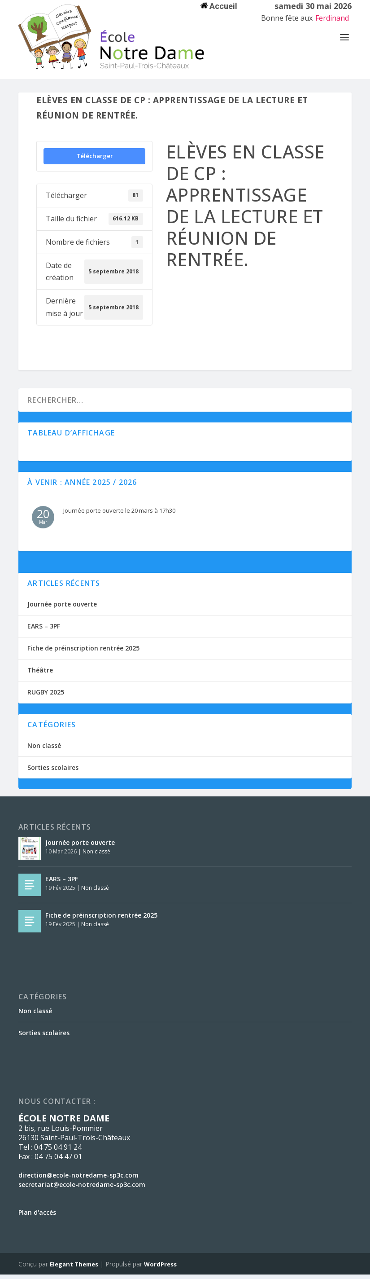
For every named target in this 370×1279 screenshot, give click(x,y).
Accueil (218, 6)
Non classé (44, 750)
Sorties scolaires (52, 772)
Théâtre (40, 674)
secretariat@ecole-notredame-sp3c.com (81, 1189)
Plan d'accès (37, 1217)
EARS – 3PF (43, 630)
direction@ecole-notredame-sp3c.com (78, 1179)
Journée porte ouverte (62, 608)
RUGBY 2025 (45, 696)
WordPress (160, 1269)
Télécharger (94, 160)
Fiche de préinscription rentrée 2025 (83, 652)
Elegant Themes (74, 1269)
